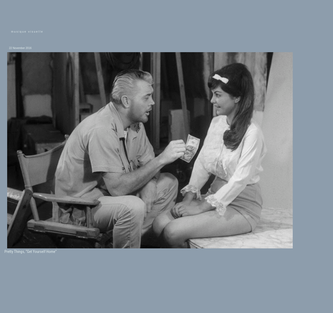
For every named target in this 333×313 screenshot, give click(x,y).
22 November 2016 (20, 48)
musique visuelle (27, 31)
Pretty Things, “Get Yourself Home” (31, 251)
